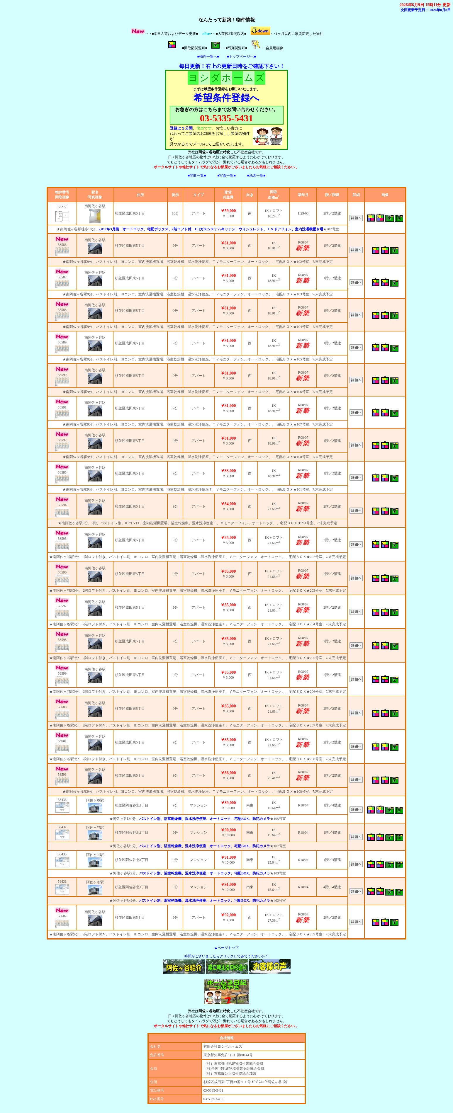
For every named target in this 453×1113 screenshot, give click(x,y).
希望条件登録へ (226, 98)
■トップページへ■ (241, 57)
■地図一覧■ (256, 175)
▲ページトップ (226, 948)
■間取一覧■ (197, 175)
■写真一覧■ (226, 175)
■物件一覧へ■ (208, 57)
